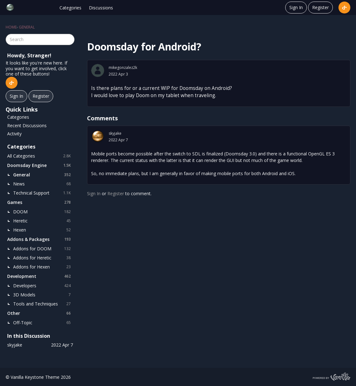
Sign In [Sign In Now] (16, 96)
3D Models (43, 295)
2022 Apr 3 (118, 74)
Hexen (43, 230)
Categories (70, 8)
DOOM (43, 212)
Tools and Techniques (43, 304)
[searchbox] (40, 39)
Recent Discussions (27, 125)
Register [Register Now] (41, 96)
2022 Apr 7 (118, 140)
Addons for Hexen (43, 267)
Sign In (296, 7)
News (43, 184)
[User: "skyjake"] (97, 136)
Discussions (101, 8)
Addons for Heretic (43, 258)
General (43, 175)
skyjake (115, 133)
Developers (43, 286)
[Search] (69, 39)
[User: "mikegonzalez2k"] (97, 70)
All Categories (40, 156)
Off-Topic (43, 323)
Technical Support (43, 193)
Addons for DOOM (43, 249)
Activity (14, 134)
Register (320, 7)
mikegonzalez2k (123, 67)
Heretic (43, 221)
